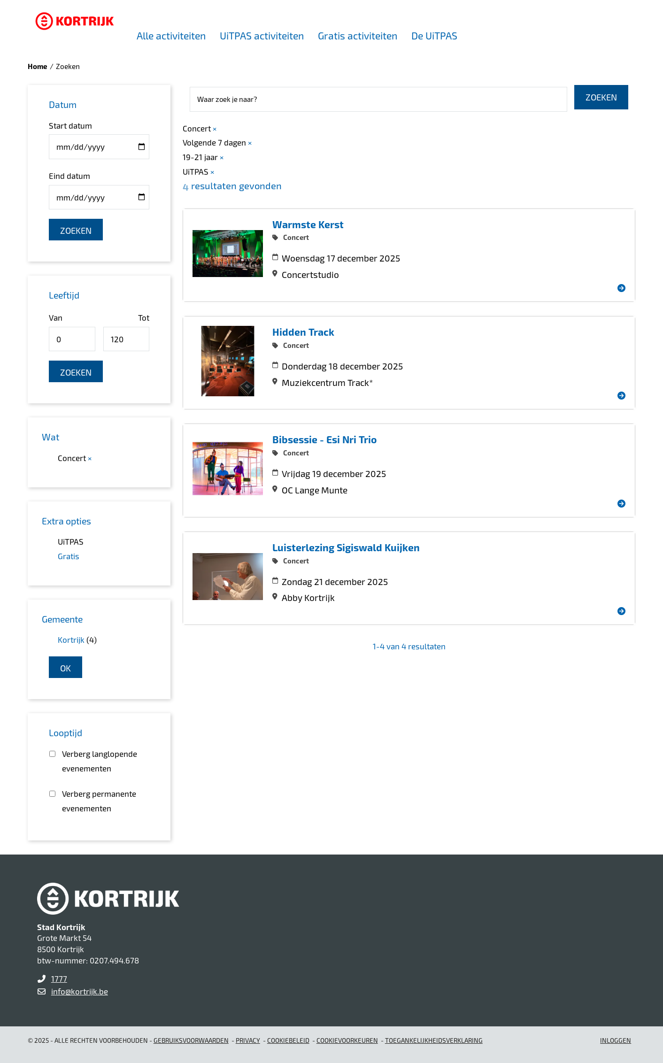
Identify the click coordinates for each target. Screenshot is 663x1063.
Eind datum (69, 175)
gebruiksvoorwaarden (191, 1040)
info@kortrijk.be (79, 991)
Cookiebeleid (288, 1040)
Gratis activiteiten (357, 35)
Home (37, 66)
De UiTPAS (434, 35)
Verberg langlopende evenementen (99, 761)
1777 (59, 978)
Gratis (68, 556)
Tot (143, 317)
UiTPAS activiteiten (262, 35)
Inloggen (615, 1040)
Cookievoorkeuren (347, 1040)
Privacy (248, 1040)
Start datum (70, 125)
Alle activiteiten (171, 35)
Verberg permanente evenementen (99, 801)
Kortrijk (71, 639)
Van (55, 317)
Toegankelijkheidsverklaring (434, 1040)
